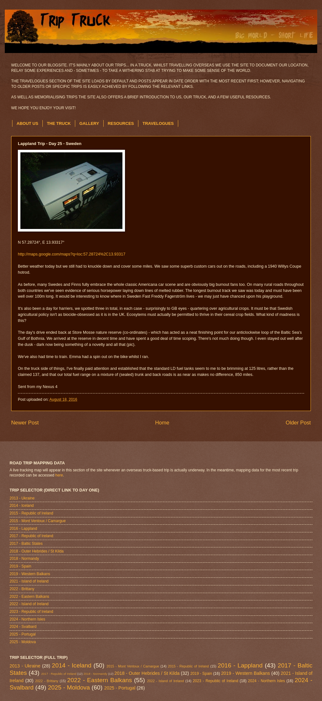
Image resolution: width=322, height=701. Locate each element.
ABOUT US (27, 123)
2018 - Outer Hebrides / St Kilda (36, 551)
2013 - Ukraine (22, 498)
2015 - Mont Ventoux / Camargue (38, 521)
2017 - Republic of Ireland (31, 536)
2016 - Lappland (23, 528)
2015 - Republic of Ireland (31, 513)
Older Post (298, 423)
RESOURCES (121, 123)
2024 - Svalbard (23, 626)
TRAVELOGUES (158, 123)
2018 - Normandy (24, 558)
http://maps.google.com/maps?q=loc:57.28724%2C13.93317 (71, 254)
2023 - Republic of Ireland (31, 611)
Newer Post (25, 423)
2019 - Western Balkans (30, 574)
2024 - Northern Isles (27, 619)
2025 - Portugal (23, 634)
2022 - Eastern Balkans (29, 596)
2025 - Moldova (23, 642)
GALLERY (89, 123)
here (59, 475)
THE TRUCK (59, 123)
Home (162, 423)
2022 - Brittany (22, 589)
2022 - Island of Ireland (29, 604)
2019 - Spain (20, 566)
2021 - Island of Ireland (29, 581)
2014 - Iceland (22, 505)
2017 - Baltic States (26, 543)
